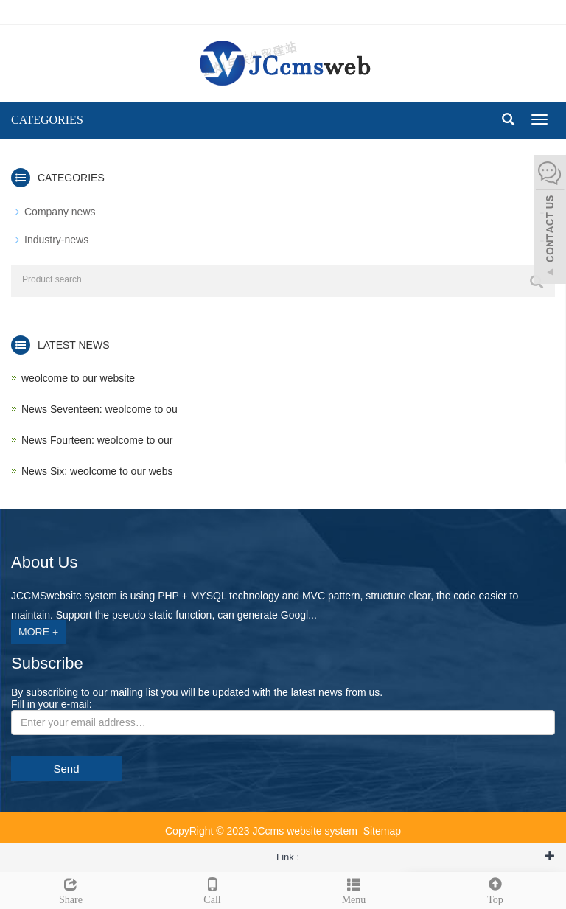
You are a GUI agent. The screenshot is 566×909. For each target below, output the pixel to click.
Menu (353, 889)
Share (71, 889)
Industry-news (56, 239)
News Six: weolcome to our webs (96, 471)
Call (212, 889)
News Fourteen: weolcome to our (96, 440)
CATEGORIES (47, 120)
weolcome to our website (78, 378)
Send (66, 768)
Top (495, 889)
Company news (60, 211)
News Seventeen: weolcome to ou (99, 409)
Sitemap (382, 831)
